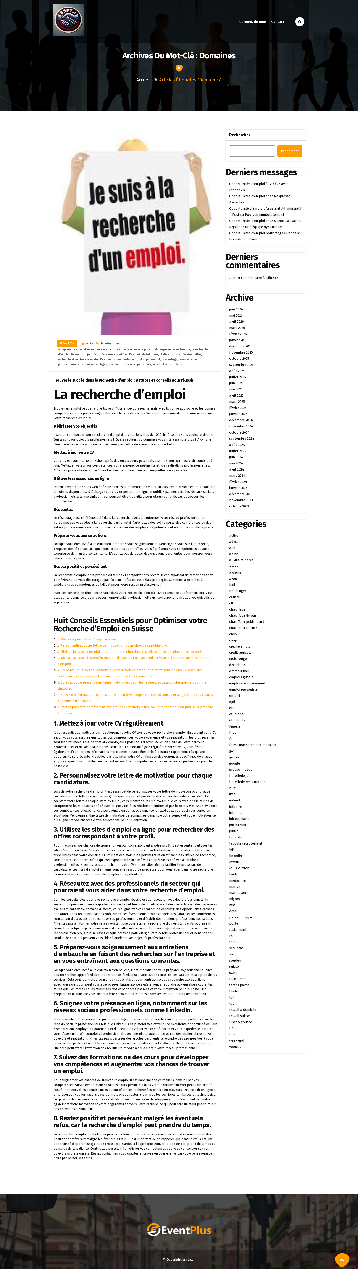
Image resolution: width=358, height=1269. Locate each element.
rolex (233, 942)
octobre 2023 (239, 506)
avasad (235, 566)
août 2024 (237, 445)
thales (234, 991)
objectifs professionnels (101, 354)
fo (230, 739)
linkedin (76, 354)
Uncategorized (110, 343)
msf (232, 905)
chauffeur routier (243, 628)
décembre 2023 (240, 494)
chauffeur (237, 609)
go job (234, 757)
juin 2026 (236, 309)
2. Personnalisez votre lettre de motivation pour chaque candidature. (112, 645)
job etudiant (239, 819)
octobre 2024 (239, 432)
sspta (89, 343)
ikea (232, 794)
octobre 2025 (239, 358)
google (234, 763)
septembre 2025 (241, 365)
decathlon (237, 665)
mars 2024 (237, 475)
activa (234, 535)
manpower (237, 893)
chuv (233, 634)
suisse (234, 967)
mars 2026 (237, 328)
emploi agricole (241, 677)
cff (231, 603)
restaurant (238, 930)
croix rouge (238, 659)
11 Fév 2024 (67, 343)
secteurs (115, 364)
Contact (278, 21)
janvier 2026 (238, 340)
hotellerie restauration (247, 782)
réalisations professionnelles (180, 354)
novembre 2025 (241, 352)
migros (234, 899)
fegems (234, 726)
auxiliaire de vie (241, 560)
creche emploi (240, 646)
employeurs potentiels (143, 349)
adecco (234, 542)
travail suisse (239, 1016)
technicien (237, 979)
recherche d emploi (71, 359)
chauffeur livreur (242, 616)
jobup (233, 831)
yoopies (235, 1047)
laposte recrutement (245, 843)
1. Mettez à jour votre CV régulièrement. (88, 639)
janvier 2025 (238, 414)
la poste (235, 837)
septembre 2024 (241, 439)
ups (232, 1034)
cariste (234, 597)
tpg (231, 1003)
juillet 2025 (237, 377)
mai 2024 (236, 463)
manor (234, 886)
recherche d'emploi (98, 359)
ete (231, 708)
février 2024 (238, 482)
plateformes (149, 354)
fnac (232, 733)
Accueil (143, 80)
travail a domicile (242, 1010)
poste (233, 923)
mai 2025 (235, 389)
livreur (234, 862)
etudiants (237, 720)
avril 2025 (236, 395)
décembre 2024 (241, 420)
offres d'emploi (129, 354)
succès (157, 364)
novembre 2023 (241, 500)
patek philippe (240, 917)
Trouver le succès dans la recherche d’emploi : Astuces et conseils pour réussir (123, 380)
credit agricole (240, 652)
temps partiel (239, 985)
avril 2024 (236, 469)
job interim (237, 825)
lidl (231, 850)
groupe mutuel (241, 769)
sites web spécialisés (136, 364)
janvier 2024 (238, 488)
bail (232, 585)
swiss (233, 973)
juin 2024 (236, 457)
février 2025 (238, 408)
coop (233, 640)
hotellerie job (239, 776)
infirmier (235, 806)
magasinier (238, 880)
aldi (232, 548)
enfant (234, 696)
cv (110, 349)
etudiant (236, 714)
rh (231, 936)
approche (68, 349)
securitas (236, 948)
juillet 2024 (237, 451)
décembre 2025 (240, 346)
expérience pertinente (175, 349)
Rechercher (239, 135)
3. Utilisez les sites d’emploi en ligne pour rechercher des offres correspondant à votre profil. (130, 652)
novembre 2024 (241, 426)
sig (231, 954)
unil (232, 1028)
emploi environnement (247, 683)
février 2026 (238, 334)
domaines (119, 349)
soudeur (236, 960)
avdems (235, 572)
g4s (232, 751)
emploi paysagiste (243, 689)
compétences (85, 349)
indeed (234, 800)
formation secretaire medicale (253, 745)
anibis (234, 554)
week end (236, 1040)
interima (235, 813)
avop (233, 579)
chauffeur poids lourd (246, 622)
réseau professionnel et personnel (136, 359)
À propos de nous (253, 21)
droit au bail (239, 671)
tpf (231, 997)
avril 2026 (236, 322)
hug (232, 788)
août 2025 (237, 371)
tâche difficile (172, 364)
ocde (233, 911)
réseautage (169, 359)
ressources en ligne (93, 364)
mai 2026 (236, 315)
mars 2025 (237, 402)
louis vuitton (239, 868)
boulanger (237, 591)
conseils (101, 349)
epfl (232, 702)
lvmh (233, 874)
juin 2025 (236, 383)
